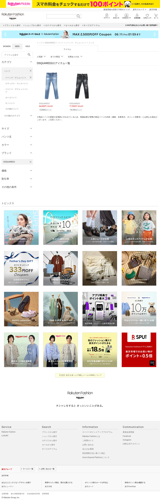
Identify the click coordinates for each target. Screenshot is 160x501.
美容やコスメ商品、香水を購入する (58, 483)
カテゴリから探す (49, 440)
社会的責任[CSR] (33, 494)
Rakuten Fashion (9, 432)
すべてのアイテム (49, 449)
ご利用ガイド (88, 440)
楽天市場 (153, 9)
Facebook (127, 436)
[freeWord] (17, 55)
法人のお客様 (88, 449)
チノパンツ (10, 103)
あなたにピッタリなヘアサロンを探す (16, 483)
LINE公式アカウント (131, 444)
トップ (40, 43)
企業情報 (5, 494)
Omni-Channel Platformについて (95, 457)
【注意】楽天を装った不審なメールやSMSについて (80, 375)
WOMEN (7, 46)
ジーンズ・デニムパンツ (15, 78)
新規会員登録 (128, 432)
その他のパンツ (12, 109)
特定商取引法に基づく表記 (93, 453)
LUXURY (5, 436)
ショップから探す (49, 436)
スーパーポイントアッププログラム (97, 432)
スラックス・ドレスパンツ (16, 83)
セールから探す (48, 445)
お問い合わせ (88, 445)
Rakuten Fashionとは (91, 436)
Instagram (127, 440)
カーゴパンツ (11, 98)
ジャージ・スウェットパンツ (16, 90)
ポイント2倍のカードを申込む (96, 483)
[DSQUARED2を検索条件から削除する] (30, 161)
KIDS (28, 46)
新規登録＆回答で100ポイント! (117, 9)
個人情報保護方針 (18, 494)
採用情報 (45, 494)
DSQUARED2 (50, 43)
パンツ (7, 71)
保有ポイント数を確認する (135, 483)
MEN (17, 46)
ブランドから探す (49, 432)
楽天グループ (138, 9)
